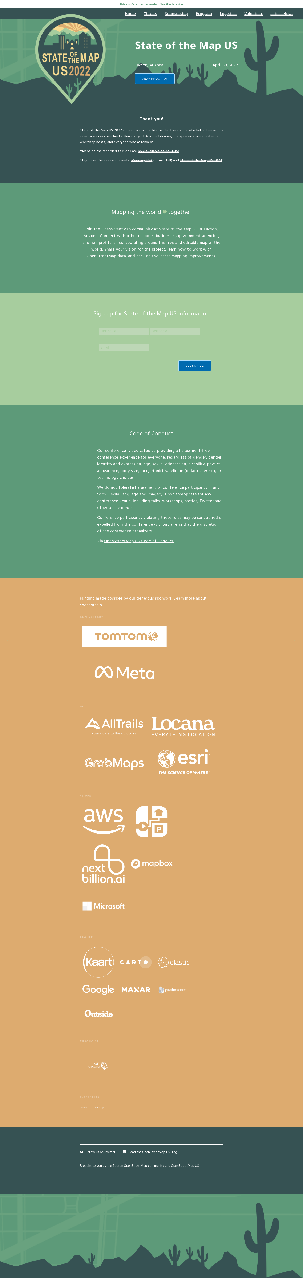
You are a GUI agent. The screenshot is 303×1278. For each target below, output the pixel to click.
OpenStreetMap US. (185, 1166)
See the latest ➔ (171, 4)
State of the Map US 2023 (201, 160)
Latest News (281, 14)
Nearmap (98, 1108)
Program (204, 14)
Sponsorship (176, 14)
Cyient (83, 1108)
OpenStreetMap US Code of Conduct (139, 541)
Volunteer (253, 14)
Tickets (150, 14)
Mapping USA (142, 160)
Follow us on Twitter (97, 1152)
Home (130, 14)
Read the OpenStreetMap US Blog (150, 1152)
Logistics (228, 14)
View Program (154, 78)
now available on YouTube (158, 151)
